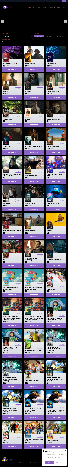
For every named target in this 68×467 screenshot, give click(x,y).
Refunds (37, 460)
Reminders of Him (30, 231)
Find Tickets (12, 69)
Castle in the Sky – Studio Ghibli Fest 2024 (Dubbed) (55, 411)
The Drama (6, 203)
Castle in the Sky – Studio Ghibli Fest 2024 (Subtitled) (33, 410)
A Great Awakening (31, 176)
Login (58, 1)
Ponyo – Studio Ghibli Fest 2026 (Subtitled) (33, 288)
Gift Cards (43, 7)
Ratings (27, 462)
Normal (27, 119)
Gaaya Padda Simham (10, 64)
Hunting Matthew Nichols (33, 147)
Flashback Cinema (51, 7)
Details (18, 61)
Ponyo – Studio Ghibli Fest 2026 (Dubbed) (11, 288)
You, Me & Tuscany (53, 147)
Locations (5, 33)
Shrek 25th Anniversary (33, 350)
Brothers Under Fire (53, 91)
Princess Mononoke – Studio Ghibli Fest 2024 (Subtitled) (54, 348)
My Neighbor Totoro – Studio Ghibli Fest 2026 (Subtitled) (10, 410)
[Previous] (2, 21)
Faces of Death (8, 147)
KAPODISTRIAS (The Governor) (31, 259)
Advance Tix (49, 36)
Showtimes (31, 7)
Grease (5, 441)
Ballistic (28, 91)
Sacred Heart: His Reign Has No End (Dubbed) (12, 175)
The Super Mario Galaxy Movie (54, 175)
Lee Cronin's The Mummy (54, 119)
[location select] (17, 36)
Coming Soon (60, 36)
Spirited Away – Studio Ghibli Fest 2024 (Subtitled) (10, 348)
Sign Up (64, 1)
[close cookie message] (65, 450)
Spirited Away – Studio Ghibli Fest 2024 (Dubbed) (55, 319)
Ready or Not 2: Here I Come (12, 231)
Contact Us (22, 460)
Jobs (17, 460)
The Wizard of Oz (52, 441)
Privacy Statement (33, 462)
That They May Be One (54, 260)
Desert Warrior (30, 64)
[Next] (65, 21)
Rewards (37, 7)
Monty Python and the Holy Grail (34, 440)
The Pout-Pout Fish (53, 203)
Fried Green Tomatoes (32, 381)
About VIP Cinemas (51, 1)
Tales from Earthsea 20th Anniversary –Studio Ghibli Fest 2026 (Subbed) (34, 318)
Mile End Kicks (7, 119)
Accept (49, 462)
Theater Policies (30, 460)
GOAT (4, 260)
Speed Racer (51, 289)
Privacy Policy (59, 462)
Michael (5, 91)
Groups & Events (61, 7)
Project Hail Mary (31, 203)
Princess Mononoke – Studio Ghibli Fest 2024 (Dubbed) (10, 379)
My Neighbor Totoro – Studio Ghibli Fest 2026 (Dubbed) (54, 379)
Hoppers (49, 231)
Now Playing (39, 36)
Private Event (51, 64)
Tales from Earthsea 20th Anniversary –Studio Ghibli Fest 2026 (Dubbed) (12, 318)
